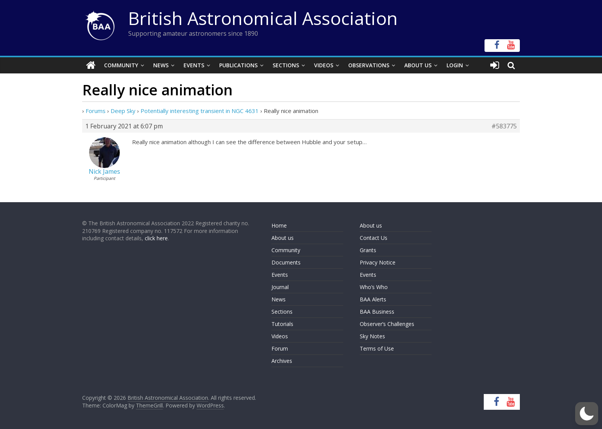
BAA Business (377, 311)
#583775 (504, 126)
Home (279, 225)
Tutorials (282, 324)
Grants (368, 250)
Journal (280, 287)
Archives (281, 360)
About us (282, 237)
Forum (279, 348)
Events (194, 65)
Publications (238, 65)
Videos (323, 65)
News (161, 65)
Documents (286, 262)
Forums (96, 111)
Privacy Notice (377, 262)
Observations (368, 65)
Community (121, 65)
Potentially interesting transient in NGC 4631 (200, 111)
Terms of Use (377, 348)
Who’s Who (374, 287)
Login (455, 65)
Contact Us (373, 237)
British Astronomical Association (263, 18)
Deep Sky (123, 111)
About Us (418, 65)
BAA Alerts (373, 299)
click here (156, 238)
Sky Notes (372, 336)
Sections (286, 65)
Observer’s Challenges (387, 324)
